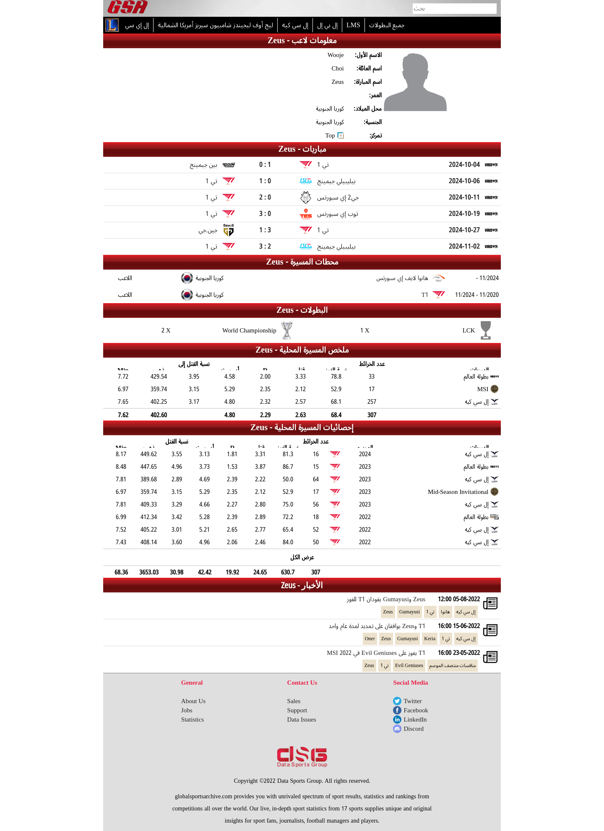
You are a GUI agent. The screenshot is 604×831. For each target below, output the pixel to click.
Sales (294, 701)
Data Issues (301, 719)
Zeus (388, 612)
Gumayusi (409, 612)
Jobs (187, 710)
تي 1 (430, 612)
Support (297, 710)
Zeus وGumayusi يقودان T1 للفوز (386, 599)
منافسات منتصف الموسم (453, 665)
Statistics (192, 719)
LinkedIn (415, 719)
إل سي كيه (466, 612)
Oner (370, 639)
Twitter (413, 701)
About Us (193, 701)
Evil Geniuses (409, 665)
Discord (414, 728)
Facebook (416, 710)
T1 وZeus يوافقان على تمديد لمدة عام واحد (377, 626)
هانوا (445, 612)
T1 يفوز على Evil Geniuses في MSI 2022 (376, 653)
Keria (429, 639)
